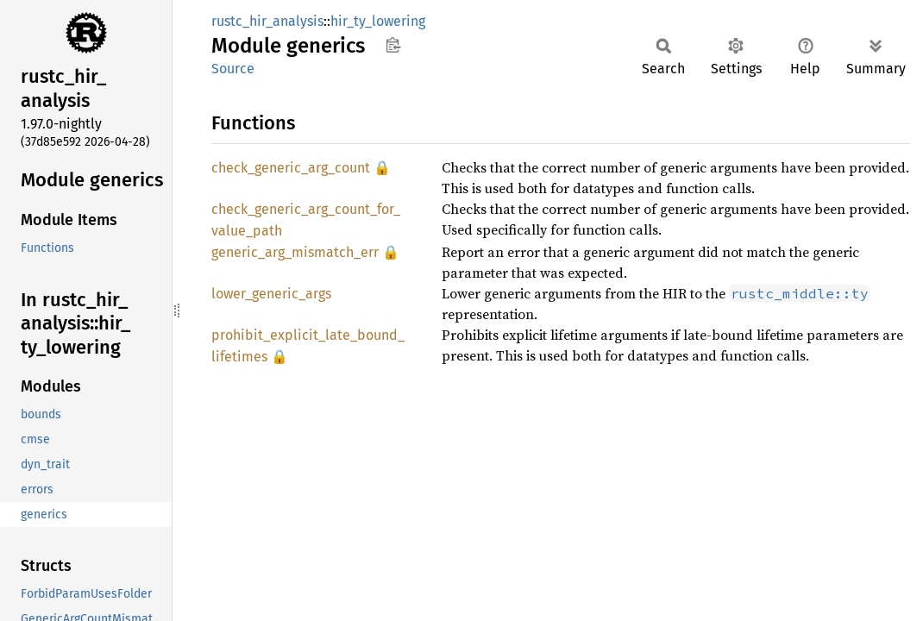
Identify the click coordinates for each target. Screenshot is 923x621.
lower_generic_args (271, 293)
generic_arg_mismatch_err (295, 252)
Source (232, 68)
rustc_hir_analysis (267, 21)
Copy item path (393, 45)
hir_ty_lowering (377, 21)
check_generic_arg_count (290, 168)
